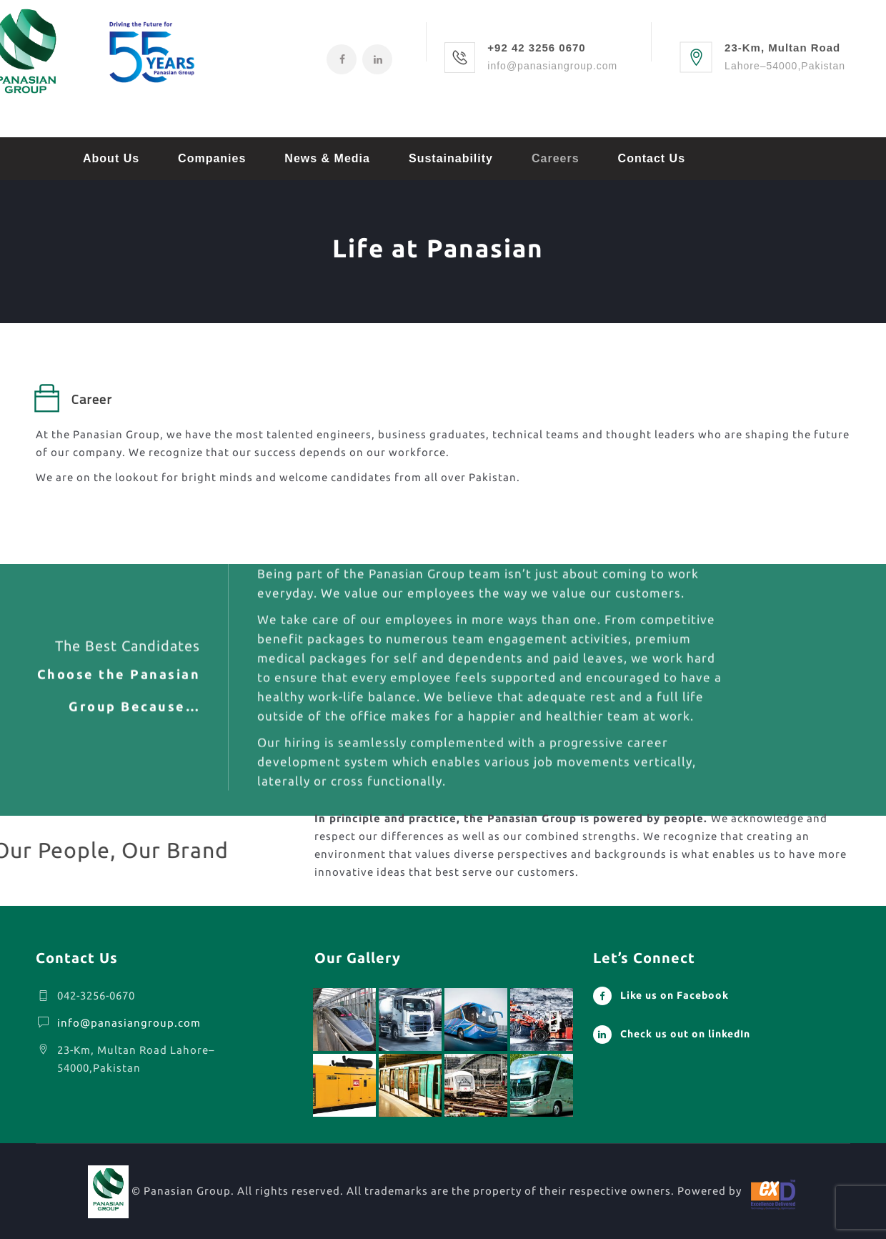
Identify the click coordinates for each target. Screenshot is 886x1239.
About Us (111, 158)
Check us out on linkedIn (685, 1034)
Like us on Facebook (674, 995)
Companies (212, 158)
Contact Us (651, 158)
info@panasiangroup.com (129, 1023)
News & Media (327, 158)
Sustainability (451, 158)
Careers (555, 158)
